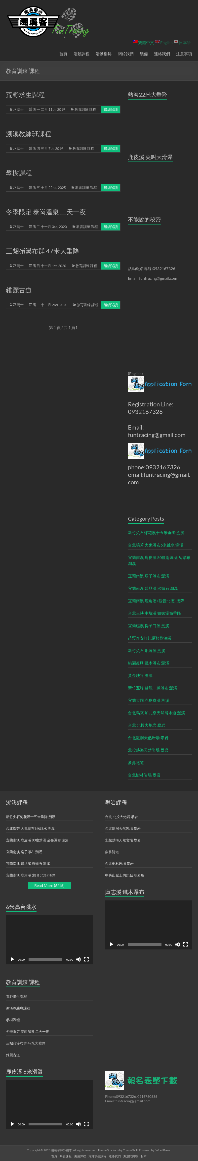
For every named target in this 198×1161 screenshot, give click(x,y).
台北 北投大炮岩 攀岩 (146, 725)
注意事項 (184, 53)
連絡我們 (162, 53)
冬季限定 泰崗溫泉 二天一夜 (46, 212)
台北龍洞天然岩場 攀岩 (148, 737)
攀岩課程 (66, 1156)
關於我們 (126, 53)
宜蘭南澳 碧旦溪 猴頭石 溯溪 (153, 588)
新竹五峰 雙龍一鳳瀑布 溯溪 (152, 687)
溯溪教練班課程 (28, 134)
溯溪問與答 (130, 1156)
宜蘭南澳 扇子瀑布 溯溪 (148, 575)
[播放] (12, 959)
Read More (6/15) (49, 885)
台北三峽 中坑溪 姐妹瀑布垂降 (154, 613)
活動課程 (81, 53)
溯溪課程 (80, 1156)
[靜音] (78, 959)
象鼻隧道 (136, 762)
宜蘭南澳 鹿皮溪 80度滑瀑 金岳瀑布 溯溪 (159, 560)
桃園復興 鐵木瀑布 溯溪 (148, 663)
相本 (144, 1156)
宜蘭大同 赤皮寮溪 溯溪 (148, 700)
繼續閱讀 (111, 109)
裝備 (144, 53)
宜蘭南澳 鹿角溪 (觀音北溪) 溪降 (156, 600)
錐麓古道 (19, 290)
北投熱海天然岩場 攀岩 (148, 750)
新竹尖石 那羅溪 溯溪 (146, 650)
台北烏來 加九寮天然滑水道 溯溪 (156, 712)
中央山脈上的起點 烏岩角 (124, 875)
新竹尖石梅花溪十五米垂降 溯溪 (156, 532)
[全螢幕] (86, 959)
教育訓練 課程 (85, 109)
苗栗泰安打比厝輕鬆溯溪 (150, 638)
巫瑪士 (18, 109)
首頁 (63, 53)
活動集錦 (104, 53)
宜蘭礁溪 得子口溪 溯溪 (148, 625)
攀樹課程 (19, 173)
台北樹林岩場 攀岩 (144, 775)
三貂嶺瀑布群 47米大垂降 (42, 251)
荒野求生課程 (25, 95)
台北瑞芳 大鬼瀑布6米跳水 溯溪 (155, 545)
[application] (49, 939)
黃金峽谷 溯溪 (140, 675)
